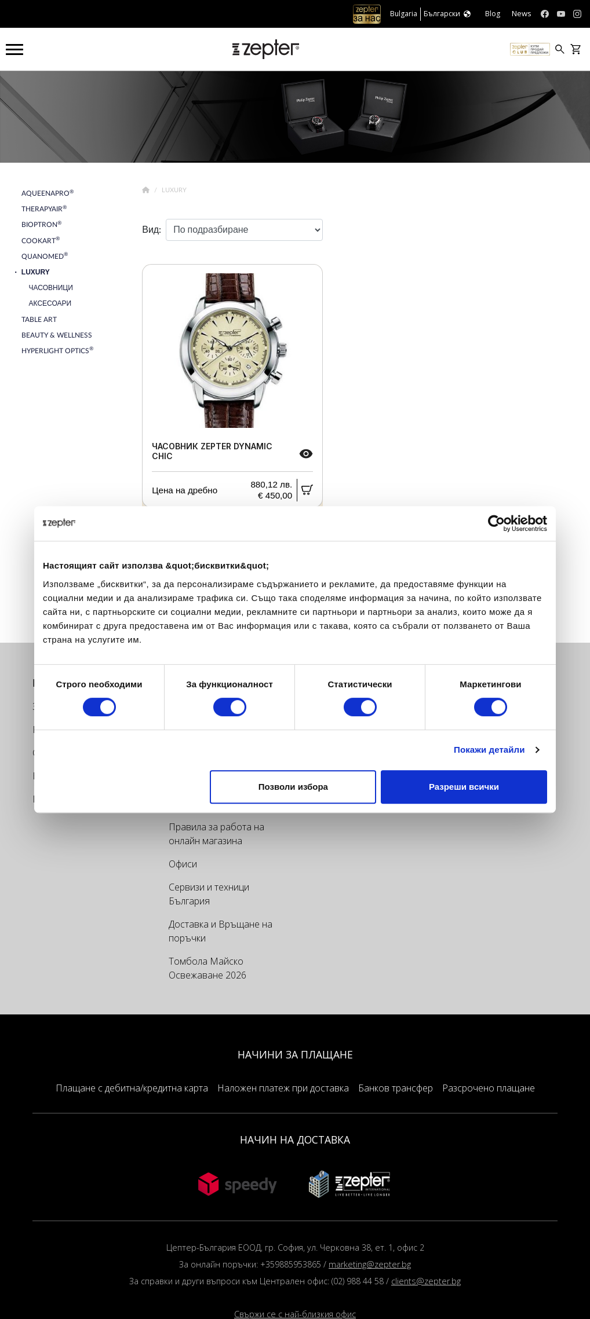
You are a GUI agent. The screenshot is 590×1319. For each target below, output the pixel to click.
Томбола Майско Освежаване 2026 (207, 968)
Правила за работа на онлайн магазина (216, 833)
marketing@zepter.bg (370, 1264)
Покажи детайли (489, 749)
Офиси (183, 864)
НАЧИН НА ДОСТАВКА (295, 1139)
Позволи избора (293, 787)
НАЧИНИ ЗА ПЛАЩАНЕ (295, 1054)
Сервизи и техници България (209, 894)
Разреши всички (464, 787)
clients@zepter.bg (426, 1281)
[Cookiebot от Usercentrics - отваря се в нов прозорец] (496, 523)
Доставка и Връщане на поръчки (220, 931)
